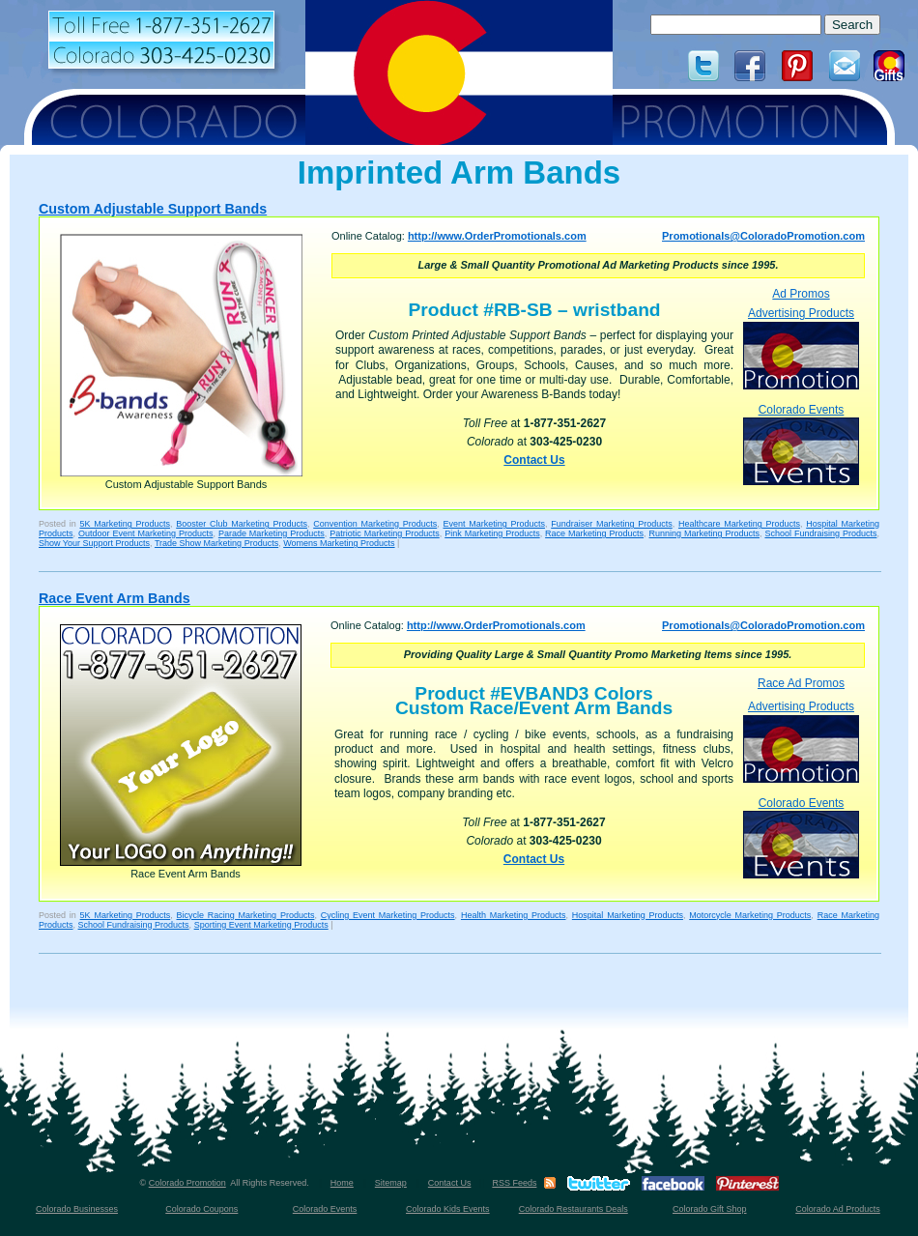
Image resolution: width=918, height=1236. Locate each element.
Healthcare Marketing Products (739, 524)
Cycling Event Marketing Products (388, 915)
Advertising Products (801, 347)
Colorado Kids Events (448, 1209)
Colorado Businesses (77, 1209)
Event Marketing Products (494, 524)
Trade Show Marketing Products (216, 543)
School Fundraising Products (820, 533)
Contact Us (533, 460)
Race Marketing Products (594, 533)
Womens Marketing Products (338, 543)
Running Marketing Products (704, 533)
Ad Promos (800, 294)
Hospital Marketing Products (627, 915)
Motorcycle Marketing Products (750, 915)
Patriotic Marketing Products (384, 533)
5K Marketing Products (124, 524)
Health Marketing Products (513, 915)
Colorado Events (801, 444)
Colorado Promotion (187, 1183)
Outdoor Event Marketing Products (145, 533)
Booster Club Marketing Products (241, 524)
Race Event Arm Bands (114, 598)
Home (342, 1183)
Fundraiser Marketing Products (612, 524)
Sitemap (391, 1183)
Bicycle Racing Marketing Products (246, 915)
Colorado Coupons (201, 1209)
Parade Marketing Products (271, 533)
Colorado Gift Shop (710, 1209)
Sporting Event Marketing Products (261, 925)
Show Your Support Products (94, 543)
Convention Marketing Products (375, 524)
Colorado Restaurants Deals (573, 1209)
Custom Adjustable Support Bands (153, 208)
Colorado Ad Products (837, 1209)
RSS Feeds (514, 1183)
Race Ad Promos (801, 683)
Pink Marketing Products (492, 533)
